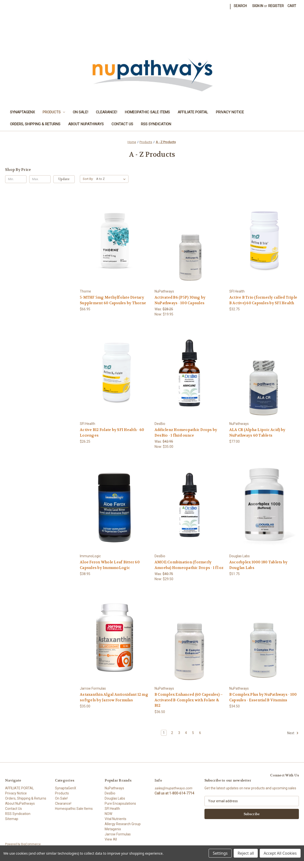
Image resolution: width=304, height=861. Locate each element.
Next (293, 733)
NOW (108, 814)
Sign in (257, 6)
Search (240, 6)
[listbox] (111, 179)
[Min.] (16, 179)
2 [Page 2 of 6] (172, 733)
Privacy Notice (230, 112)
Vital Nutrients (115, 819)
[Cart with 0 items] (292, 6)
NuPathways (114, 788)
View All (111, 839)
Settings (220, 853)
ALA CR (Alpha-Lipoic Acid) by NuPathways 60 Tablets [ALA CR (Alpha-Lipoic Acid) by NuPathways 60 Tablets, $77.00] (257, 432)
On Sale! (80, 112)
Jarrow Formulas (118, 834)
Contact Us (122, 124)
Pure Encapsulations (120, 803)
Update (64, 179)
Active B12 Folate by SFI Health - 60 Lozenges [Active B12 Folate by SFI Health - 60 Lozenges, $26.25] (112, 432)
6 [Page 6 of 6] (200, 733)
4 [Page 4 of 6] (186, 733)
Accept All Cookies (280, 853)
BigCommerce (31, 844)
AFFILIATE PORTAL (193, 112)
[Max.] (40, 179)
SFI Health (112, 809)
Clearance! (106, 112)
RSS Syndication (156, 124)
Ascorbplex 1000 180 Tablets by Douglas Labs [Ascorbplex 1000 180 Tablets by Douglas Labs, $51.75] (258, 565)
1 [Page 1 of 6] (164, 733)
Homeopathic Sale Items (147, 112)
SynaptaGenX (22, 112)
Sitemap (11, 819)
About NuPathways (86, 124)
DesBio (110, 793)
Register (276, 6)
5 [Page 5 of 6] (193, 733)
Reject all (246, 853)
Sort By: (88, 179)
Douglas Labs (115, 798)
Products (54, 112)
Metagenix (113, 829)
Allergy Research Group (123, 824)
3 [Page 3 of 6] (179, 733)
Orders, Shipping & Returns (35, 124)
